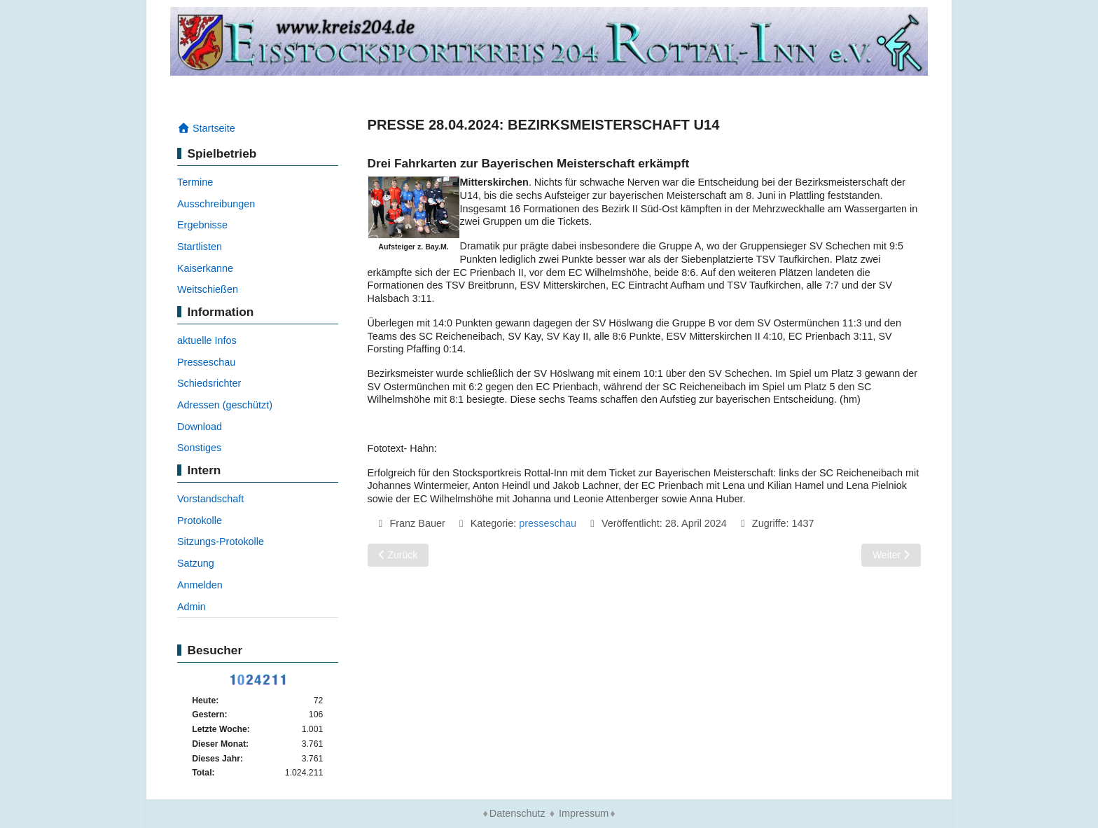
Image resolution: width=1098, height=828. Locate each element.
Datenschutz (517, 813)
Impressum (584, 813)
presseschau (547, 523)
